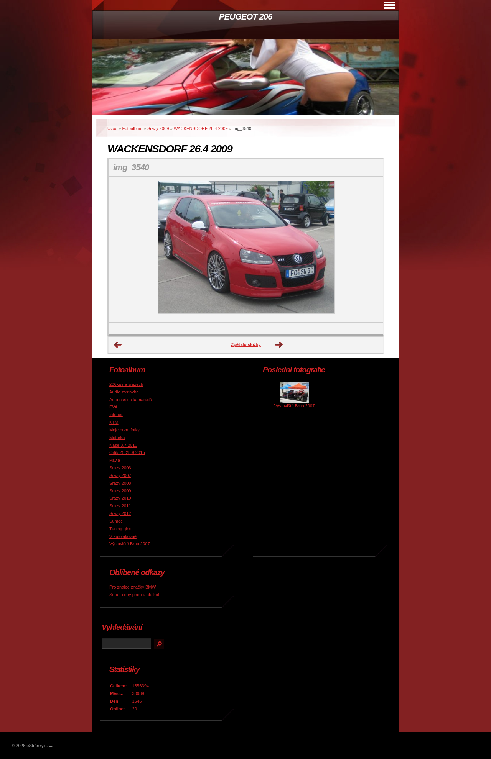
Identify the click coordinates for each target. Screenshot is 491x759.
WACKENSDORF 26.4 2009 (201, 128)
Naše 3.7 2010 (123, 445)
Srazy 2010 (120, 498)
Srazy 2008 (120, 483)
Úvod (112, 128)
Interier (116, 414)
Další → (279, 345)
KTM (114, 422)
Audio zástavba (124, 392)
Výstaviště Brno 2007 (129, 543)
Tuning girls (120, 528)
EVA (113, 407)
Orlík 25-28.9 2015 (127, 452)
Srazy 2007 (120, 475)
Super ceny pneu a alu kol (134, 594)
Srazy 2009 (158, 128)
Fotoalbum (132, 128)
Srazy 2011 (120, 505)
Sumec (116, 521)
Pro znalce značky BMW (132, 587)
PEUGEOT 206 (245, 16)
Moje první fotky (124, 430)
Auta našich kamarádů (130, 399)
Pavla (114, 460)
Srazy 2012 (120, 513)
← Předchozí (118, 345)
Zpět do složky (246, 344)
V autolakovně (123, 536)
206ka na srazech (126, 384)
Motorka (117, 437)
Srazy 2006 (120, 468)
